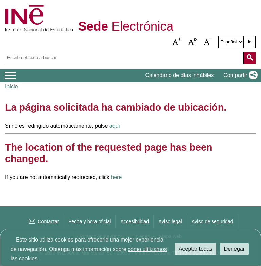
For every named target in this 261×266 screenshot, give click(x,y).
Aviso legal (170, 221)
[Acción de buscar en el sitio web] (250, 58)
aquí (114, 126)
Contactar (43, 221)
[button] (177, 42)
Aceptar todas (195, 249)
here (116, 177)
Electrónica (125, 26)
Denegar (234, 249)
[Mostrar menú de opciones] (10, 76)
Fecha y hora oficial (90, 221)
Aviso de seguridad (212, 221)
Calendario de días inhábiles (179, 75)
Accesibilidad (134, 221)
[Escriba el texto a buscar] (124, 58)
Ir (249, 42)
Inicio (11, 86)
